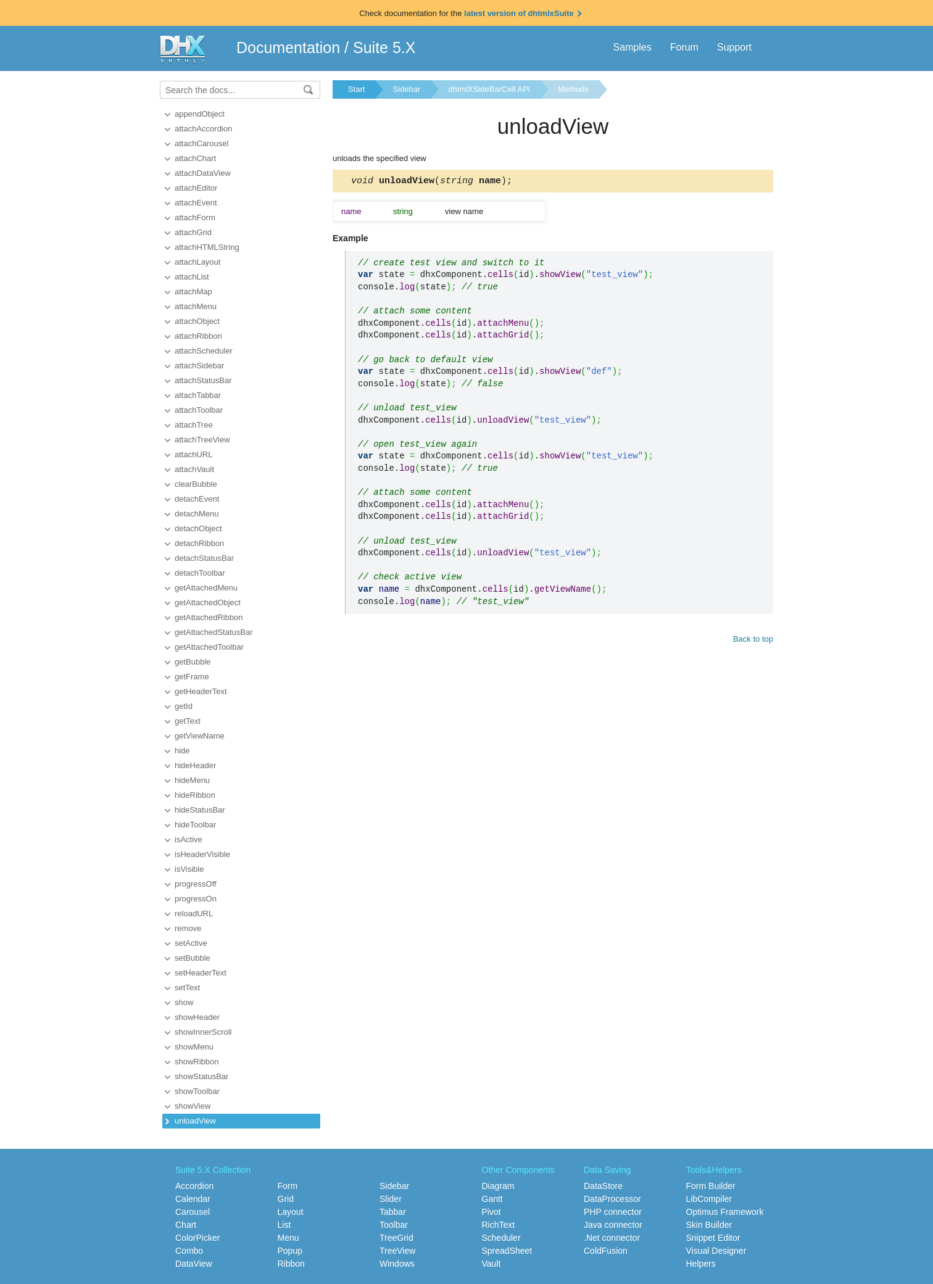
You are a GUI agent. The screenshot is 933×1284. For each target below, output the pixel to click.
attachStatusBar (203, 380)
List (284, 1225)
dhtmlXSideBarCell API (489, 89)
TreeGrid (396, 1238)
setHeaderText (200, 972)
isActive (188, 839)
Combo (189, 1251)
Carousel (192, 1212)
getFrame (192, 676)
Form (288, 1186)
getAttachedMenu (206, 587)
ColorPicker (197, 1238)
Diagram (498, 1186)
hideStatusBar (200, 809)
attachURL (193, 454)
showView (192, 1106)
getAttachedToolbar (209, 647)
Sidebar (406, 89)
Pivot (491, 1212)
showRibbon (197, 1061)
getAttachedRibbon (209, 617)
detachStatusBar (204, 558)
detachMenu (197, 513)
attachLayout (197, 262)
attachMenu (196, 306)
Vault (491, 1264)
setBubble (192, 958)
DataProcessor (612, 1199)
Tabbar (392, 1212)
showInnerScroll (203, 1032)
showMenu (194, 1046)
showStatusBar (201, 1076)
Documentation (288, 47)
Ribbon (291, 1264)
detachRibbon (199, 543)
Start (356, 89)
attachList (192, 276)
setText (187, 987)
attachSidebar (199, 365)
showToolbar (197, 1091)
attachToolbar (199, 410)
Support (734, 47)
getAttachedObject (208, 602)
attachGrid (193, 232)
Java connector (613, 1225)
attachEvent (196, 202)
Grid (286, 1199)
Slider (390, 1199)
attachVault (194, 469)
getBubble (193, 661)
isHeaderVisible (202, 854)
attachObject (197, 321)
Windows (397, 1264)
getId (184, 706)
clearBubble (196, 484)
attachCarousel (201, 143)
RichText (498, 1225)
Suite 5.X (384, 47)
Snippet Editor (713, 1238)
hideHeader (195, 765)
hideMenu (192, 780)
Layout (291, 1212)
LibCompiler (709, 1199)
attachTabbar (198, 395)
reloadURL (194, 913)
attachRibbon (198, 336)
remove (188, 928)
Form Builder (711, 1186)
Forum (684, 47)
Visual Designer (716, 1251)
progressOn (196, 898)
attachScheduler (204, 350)
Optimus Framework (725, 1212)
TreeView (397, 1251)
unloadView (195, 1120)
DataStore (603, 1186)
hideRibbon (195, 795)
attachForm (195, 217)
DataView (193, 1264)
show (184, 1002)
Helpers (701, 1264)
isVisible (189, 869)
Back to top (753, 640)
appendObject (200, 113)
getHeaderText (201, 691)
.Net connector (612, 1238)
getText (188, 721)
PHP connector (613, 1212)
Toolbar (393, 1225)
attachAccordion (203, 128)
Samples (632, 47)
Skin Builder (709, 1225)
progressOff (196, 883)
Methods (573, 89)
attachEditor (196, 188)
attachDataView (203, 173)
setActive (191, 943)
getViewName (200, 735)
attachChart (195, 158)
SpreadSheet (507, 1251)
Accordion (194, 1186)
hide (182, 750)
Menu (288, 1238)
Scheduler (501, 1238)
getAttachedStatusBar (213, 632)
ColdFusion (606, 1251)
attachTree (194, 424)
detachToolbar (200, 573)
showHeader (197, 1017)
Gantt (492, 1199)
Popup (290, 1251)
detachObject (198, 528)
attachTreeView (202, 439)
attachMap (193, 291)
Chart (185, 1225)
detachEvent (197, 498)
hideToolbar (195, 824)
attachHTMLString (207, 247)
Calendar (192, 1199)
